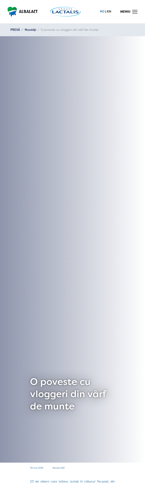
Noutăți (30, 30)
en (109, 11)
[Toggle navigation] (129, 12)
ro (102, 11)
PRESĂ (15, 30)
